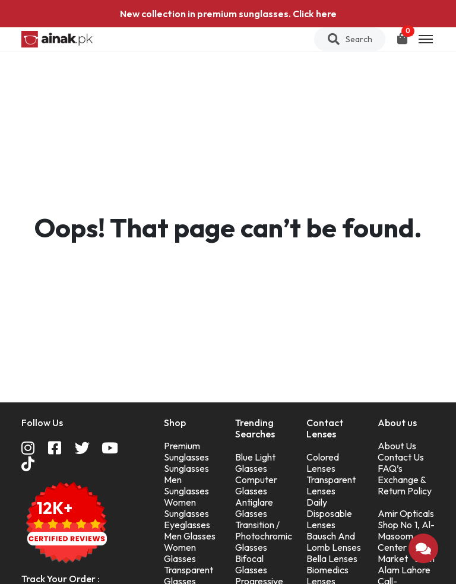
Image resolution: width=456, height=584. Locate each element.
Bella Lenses (331, 558)
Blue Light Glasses (255, 462)
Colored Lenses (322, 462)
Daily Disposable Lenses (329, 513)
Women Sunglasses (186, 507)
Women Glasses (180, 552)
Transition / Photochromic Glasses (263, 536)
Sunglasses (186, 468)
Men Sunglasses (186, 485)
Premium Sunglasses (186, 451)
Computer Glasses (256, 485)
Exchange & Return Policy (405, 485)
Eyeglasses (187, 525)
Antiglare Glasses (254, 507)
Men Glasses (190, 536)
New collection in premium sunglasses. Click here (228, 14)
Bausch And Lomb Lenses (333, 541)
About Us (397, 446)
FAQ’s (390, 468)
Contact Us (401, 457)
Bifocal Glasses (251, 564)
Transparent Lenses (331, 485)
